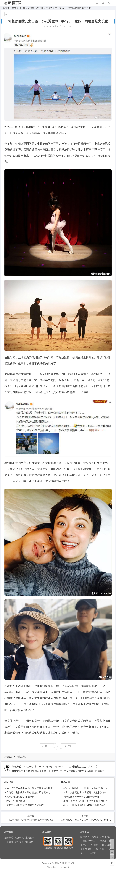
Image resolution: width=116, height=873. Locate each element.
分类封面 (8, 842)
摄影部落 (8, 837)
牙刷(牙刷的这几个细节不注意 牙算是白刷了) (85, 801)
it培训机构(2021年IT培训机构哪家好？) (82, 796)
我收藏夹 (29, 842)
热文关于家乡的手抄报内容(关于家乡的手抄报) (29, 788)
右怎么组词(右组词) (16, 801)
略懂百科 (15, 3)
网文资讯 (16, 8)
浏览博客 (19, 842)
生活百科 (29, 837)
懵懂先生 (76, 766)
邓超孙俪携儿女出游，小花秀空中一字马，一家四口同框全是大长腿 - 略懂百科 (65, 770)
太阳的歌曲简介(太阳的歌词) (20, 796)
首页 (6, 8)
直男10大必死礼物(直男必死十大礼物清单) (84, 792)
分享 (68, 746)
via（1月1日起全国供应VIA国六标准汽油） (84, 805)
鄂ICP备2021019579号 (57, 867)
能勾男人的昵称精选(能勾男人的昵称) (25, 805)
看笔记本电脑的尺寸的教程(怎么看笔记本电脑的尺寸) (33, 792)
